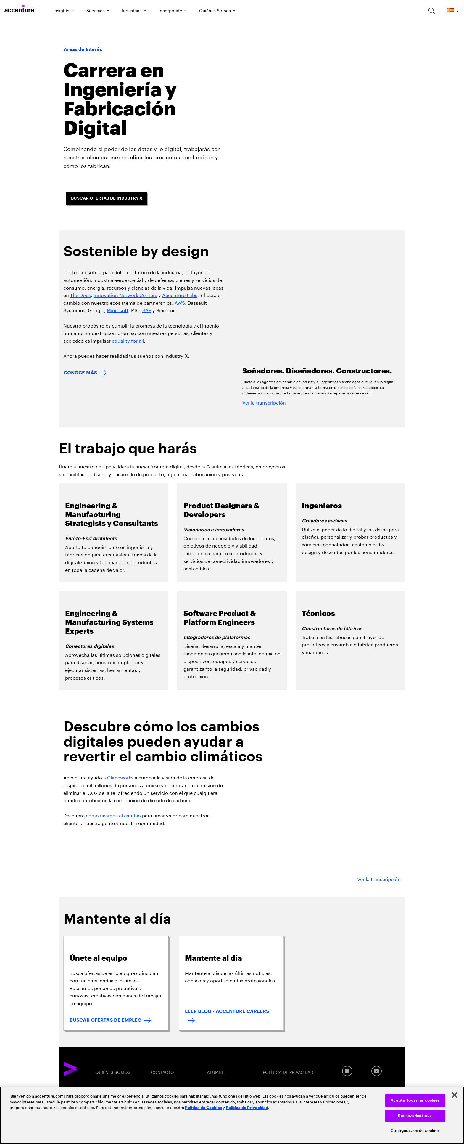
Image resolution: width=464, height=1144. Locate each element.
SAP (146, 309)
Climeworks (120, 777)
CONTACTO (162, 1071)
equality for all (128, 340)
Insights (61, 10)
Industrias (131, 10)
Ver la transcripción (264, 402)
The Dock (80, 294)
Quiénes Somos (215, 10)
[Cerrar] (454, 1094)
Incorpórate (170, 10)
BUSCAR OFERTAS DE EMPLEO (105, 1020)
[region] (232, 1115)
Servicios (95, 10)
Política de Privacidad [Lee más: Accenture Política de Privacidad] (247, 1107)
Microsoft (117, 309)
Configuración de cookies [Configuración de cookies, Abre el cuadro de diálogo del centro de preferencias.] (415, 1130)
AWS (180, 302)
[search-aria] (431, 10)
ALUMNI (215, 1071)
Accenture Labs (179, 294)
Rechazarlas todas (415, 1116)
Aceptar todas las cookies (415, 1100)
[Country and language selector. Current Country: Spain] (451, 10)
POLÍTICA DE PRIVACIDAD (288, 1071)
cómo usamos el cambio (113, 815)
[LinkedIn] (347, 1071)
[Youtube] (376, 1071)
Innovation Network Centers (125, 294)
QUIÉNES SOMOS (112, 1071)
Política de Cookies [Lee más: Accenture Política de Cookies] (203, 1107)
